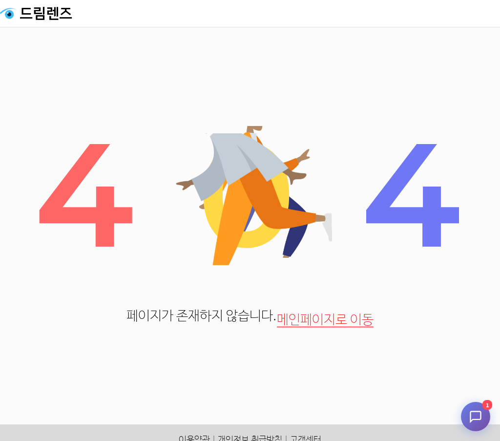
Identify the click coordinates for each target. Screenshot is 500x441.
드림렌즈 (46, 13)
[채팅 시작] (475, 416)
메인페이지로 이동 (325, 320)
